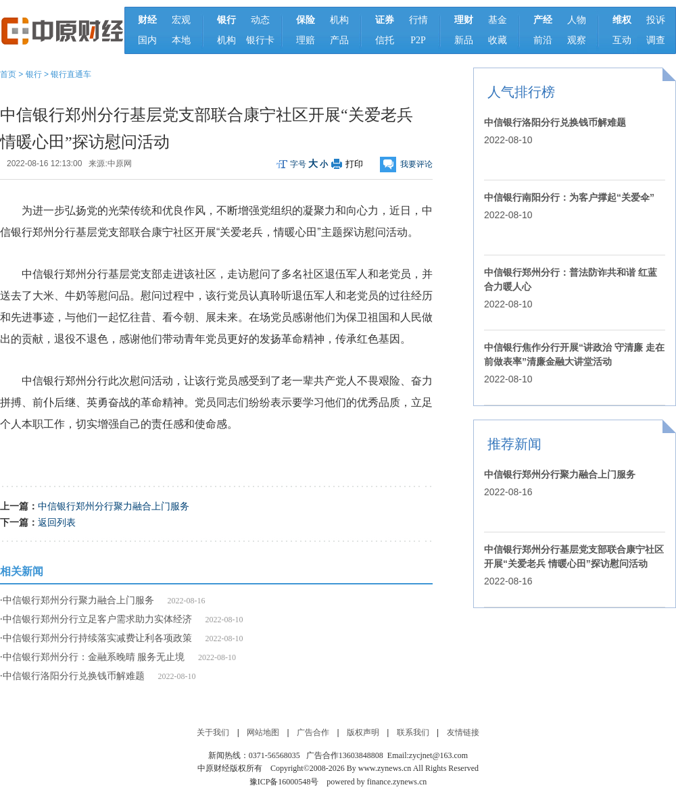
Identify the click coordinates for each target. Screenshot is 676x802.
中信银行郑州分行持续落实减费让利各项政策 (97, 638)
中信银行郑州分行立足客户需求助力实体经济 (97, 619)
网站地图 (263, 732)
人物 (576, 20)
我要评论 (416, 164)
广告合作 (313, 732)
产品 (339, 40)
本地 (181, 40)
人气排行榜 (521, 91)
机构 (226, 40)
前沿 (542, 40)
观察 (576, 40)
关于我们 (213, 732)
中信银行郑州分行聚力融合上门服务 (113, 506)
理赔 (305, 40)
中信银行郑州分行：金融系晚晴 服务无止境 (94, 657)
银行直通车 (71, 74)
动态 (260, 20)
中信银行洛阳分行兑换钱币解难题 (74, 676)
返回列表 (57, 522)
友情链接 (463, 732)
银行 (34, 74)
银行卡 (260, 40)
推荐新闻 (514, 443)
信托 (384, 40)
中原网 (119, 163)
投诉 (655, 20)
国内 (147, 40)
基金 (497, 20)
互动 (621, 40)
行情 (418, 20)
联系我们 (413, 732)
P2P (418, 40)
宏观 (181, 20)
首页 (8, 74)
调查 (655, 40)
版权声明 (363, 732)
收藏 (497, 40)
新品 (463, 40)
